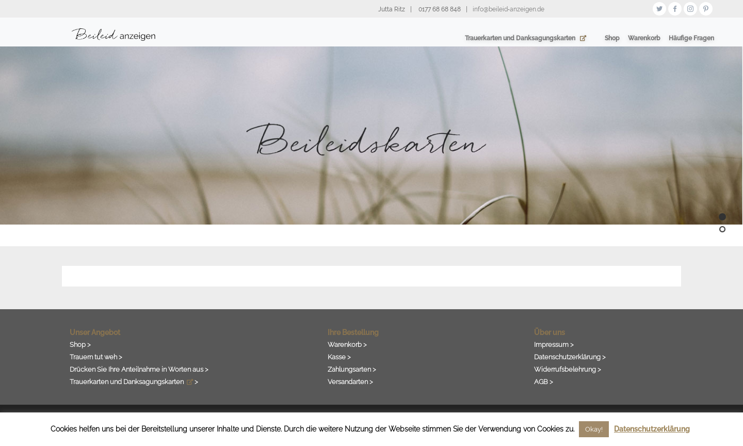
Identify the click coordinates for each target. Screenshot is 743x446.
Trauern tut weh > (96, 357)
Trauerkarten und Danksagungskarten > (134, 381)
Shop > (80, 344)
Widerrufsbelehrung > (567, 369)
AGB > (543, 381)
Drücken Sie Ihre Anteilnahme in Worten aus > (139, 369)
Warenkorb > (347, 344)
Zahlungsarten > (352, 369)
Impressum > (554, 344)
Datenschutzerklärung (652, 429)
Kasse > (339, 357)
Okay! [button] (594, 429)
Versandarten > (350, 381)
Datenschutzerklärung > (570, 357)
